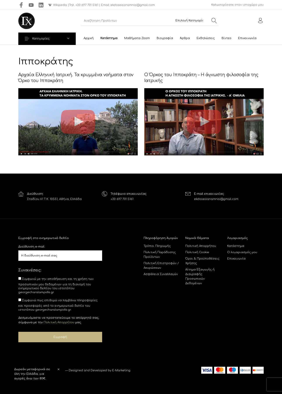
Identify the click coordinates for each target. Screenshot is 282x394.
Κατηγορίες (42, 38)
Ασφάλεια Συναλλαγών (161, 274)
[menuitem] (88, 38)
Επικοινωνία (236, 258)
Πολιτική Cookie (197, 252)
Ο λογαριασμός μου (242, 252)
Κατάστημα (235, 246)
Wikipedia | (61, 5)
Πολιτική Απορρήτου (59, 322)
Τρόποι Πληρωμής (157, 246)
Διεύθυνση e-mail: (31, 246)
